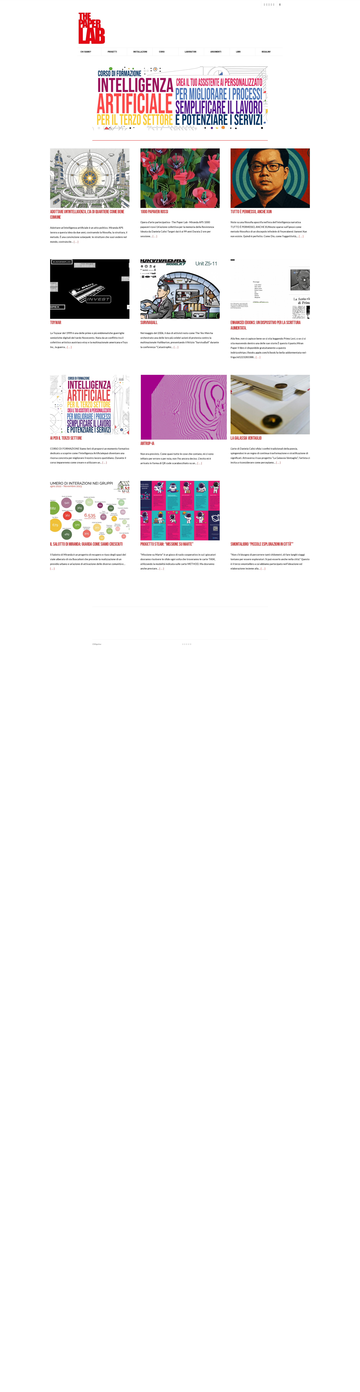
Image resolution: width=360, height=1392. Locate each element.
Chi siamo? (85, 52)
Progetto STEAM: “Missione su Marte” (166, 544)
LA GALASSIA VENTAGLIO (246, 438)
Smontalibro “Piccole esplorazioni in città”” (262, 544)
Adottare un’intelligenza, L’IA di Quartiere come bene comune (87, 214)
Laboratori (190, 52)
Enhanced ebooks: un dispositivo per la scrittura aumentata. (265, 325)
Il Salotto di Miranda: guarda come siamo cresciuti (86, 544)
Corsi (161, 52)
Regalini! (266, 52)
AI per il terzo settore (66, 438)
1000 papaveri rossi (154, 212)
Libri (238, 52)
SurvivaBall (148, 322)
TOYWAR (55, 322)
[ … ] (76, 241)
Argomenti (215, 52)
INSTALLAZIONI (140, 52)
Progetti (112, 52)
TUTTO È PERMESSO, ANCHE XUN (251, 212)
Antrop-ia (147, 443)
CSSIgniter (96, 644)
